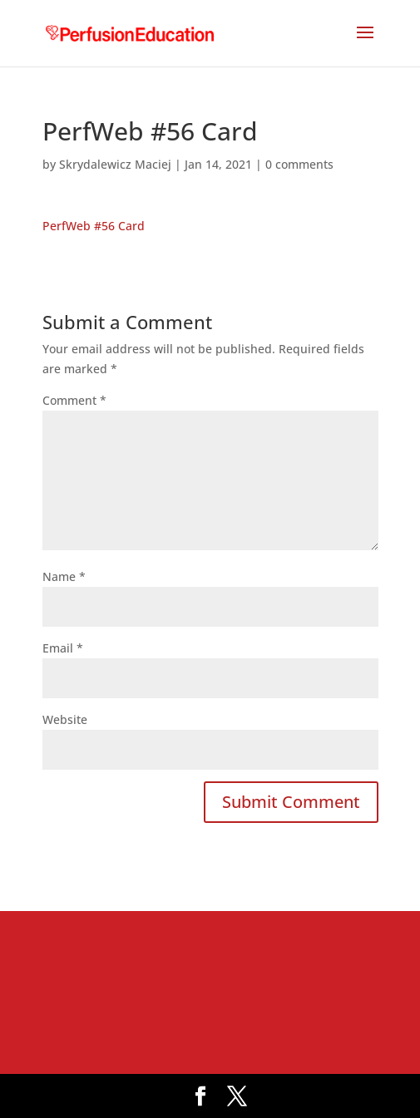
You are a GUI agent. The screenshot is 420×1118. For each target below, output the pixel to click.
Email (62, 648)
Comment (74, 400)
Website (64, 719)
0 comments (299, 164)
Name (64, 576)
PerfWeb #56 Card (93, 226)
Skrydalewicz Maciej (115, 164)
